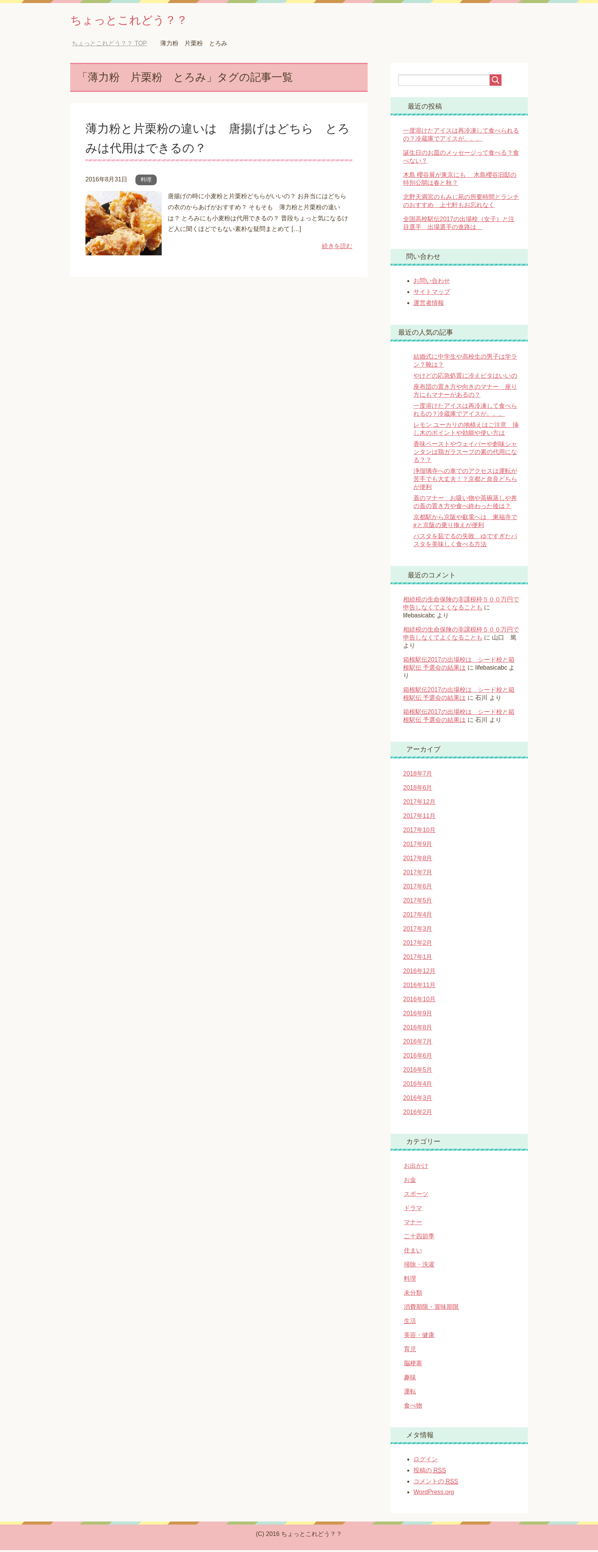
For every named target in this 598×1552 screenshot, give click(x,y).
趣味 (410, 1379)
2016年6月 (417, 1057)
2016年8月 (417, 1029)
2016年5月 (417, 1071)
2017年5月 (417, 902)
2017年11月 (419, 817)
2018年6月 (417, 789)
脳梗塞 (413, 1365)
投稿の (429, 1472)
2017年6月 (417, 888)
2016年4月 (417, 1085)
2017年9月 (417, 846)
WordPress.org (433, 1494)
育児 (410, 1351)
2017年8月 (417, 860)
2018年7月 (417, 775)
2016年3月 (417, 1100)
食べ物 (413, 1407)
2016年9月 (417, 1015)
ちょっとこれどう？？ (140, 20)
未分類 (413, 1294)
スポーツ (416, 1196)
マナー (413, 1224)
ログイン (425, 1461)
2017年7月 (417, 874)
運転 (410, 1393)
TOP (109, 45)
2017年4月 (417, 916)
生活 (410, 1323)
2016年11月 (419, 987)
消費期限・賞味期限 (431, 1308)
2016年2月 (417, 1114)
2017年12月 (419, 803)
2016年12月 (419, 973)
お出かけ (416, 1167)
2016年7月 (417, 1043)
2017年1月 (417, 959)
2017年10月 (419, 832)
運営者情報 (428, 304)
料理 (146, 181)
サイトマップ (431, 293)
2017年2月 (417, 944)
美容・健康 (419, 1337)
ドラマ (413, 1210)
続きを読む (337, 248)
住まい (413, 1252)
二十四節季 (419, 1238)
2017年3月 (417, 930)
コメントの (435, 1483)
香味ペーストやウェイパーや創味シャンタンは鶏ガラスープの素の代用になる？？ (465, 454)
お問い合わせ (431, 282)
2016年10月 (419, 1001)
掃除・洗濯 (419, 1266)
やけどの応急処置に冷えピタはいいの (465, 377)
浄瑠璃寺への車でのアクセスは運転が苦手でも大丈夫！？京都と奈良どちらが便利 (465, 481)
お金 (410, 1181)
